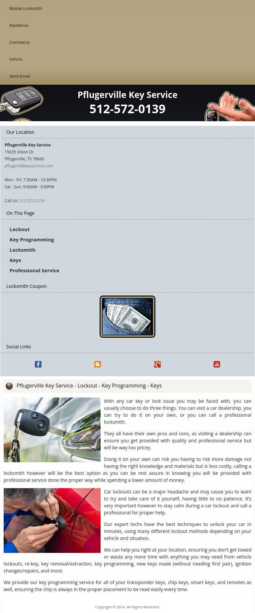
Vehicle (16, 59)
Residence (18, 25)
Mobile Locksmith (25, 8)
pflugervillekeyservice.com (29, 166)
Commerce (19, 42)
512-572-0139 (31, 201)
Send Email (19, 76)
